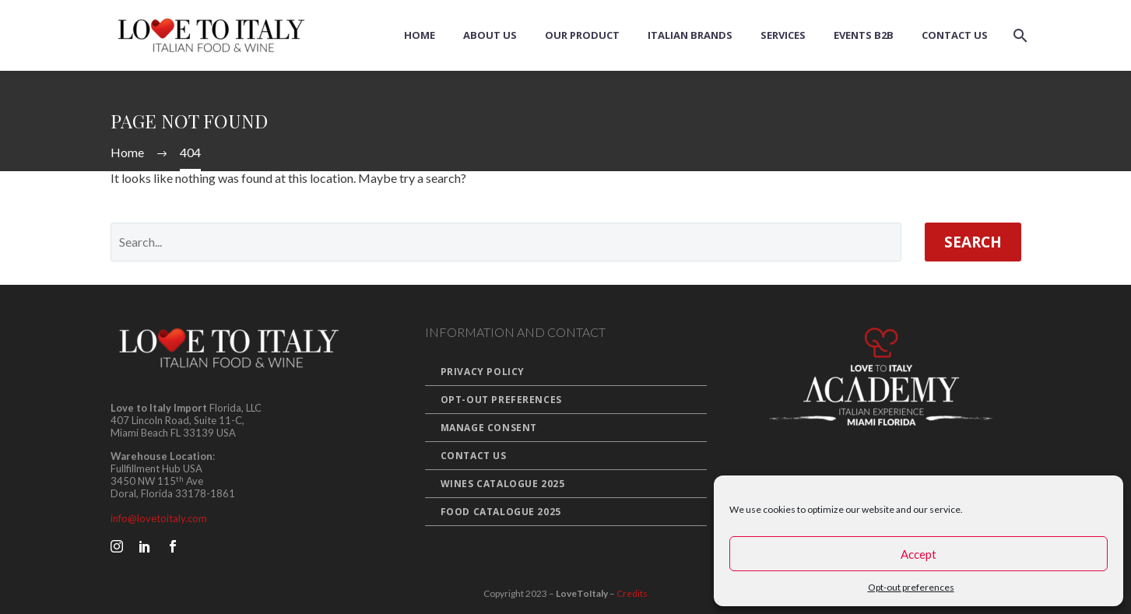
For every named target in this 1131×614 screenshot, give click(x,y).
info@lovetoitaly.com (159, 518)
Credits (632, 593)
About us (490, 35)
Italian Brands (690, 35)
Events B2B (864, 35)
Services (783, 35)
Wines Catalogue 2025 (503, 483)
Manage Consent (489, 427)
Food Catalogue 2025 (501, 511)
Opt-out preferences (911, 587)
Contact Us (955, 35)
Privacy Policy (483, 371)
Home (419, 35)
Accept (918, 554)
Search (973, 242)
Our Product (582, 35)
